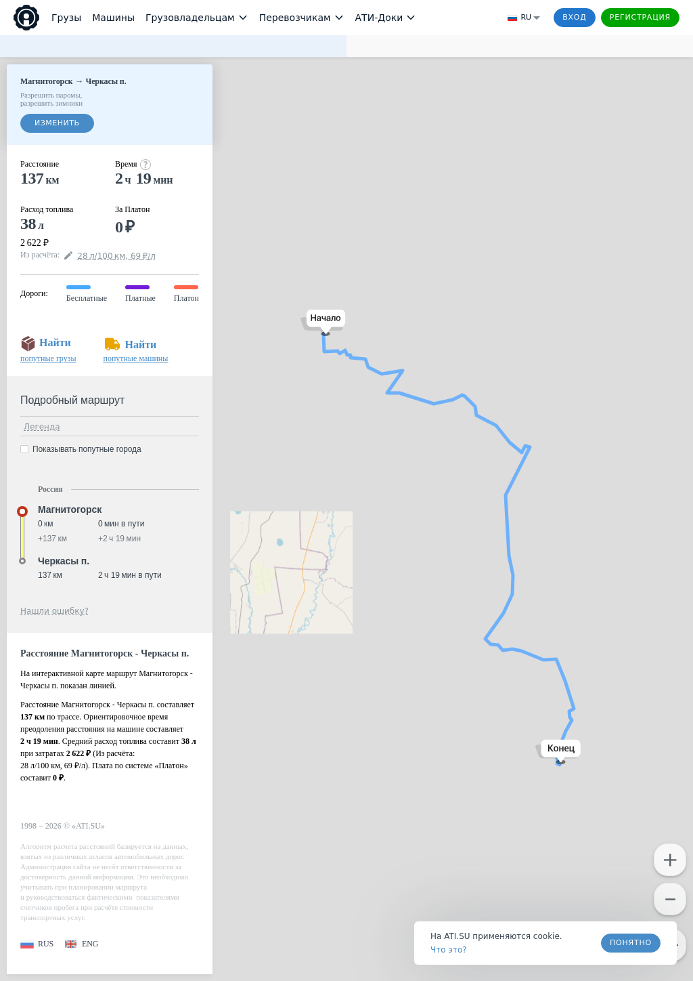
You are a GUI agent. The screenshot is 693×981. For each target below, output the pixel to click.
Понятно (631, 942)
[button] (323, 322)
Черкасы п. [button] (63, 561)
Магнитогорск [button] (70, 509)
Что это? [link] (448, 950)
